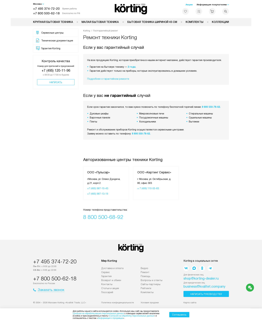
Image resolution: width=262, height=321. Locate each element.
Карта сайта (189, 302)
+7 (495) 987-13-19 (97, 193)
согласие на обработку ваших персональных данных (98, 313)
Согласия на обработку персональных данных (131, 316)
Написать (55, 82)
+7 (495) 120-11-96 (56, 70)
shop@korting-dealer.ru (201, 278)
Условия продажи (150, 302)
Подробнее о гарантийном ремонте (108, 78)
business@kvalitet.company (204, 286)
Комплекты (194, 22)
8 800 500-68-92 (103, 217)
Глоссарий (107, 292)
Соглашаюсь (179, 314)
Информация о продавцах (110, 318)
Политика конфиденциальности (117, 302)
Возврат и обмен (111, 280)
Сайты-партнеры (150, 284)
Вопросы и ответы (151, 280)
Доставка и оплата (112, 268)
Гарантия (106, 276)
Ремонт (145, 272)
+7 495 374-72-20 (46, 8)
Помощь (145, 276)
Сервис (105, 272)
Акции (189, 4)
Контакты (106, 284)
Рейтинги (146, 288)
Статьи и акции (110, 288)
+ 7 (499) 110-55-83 (148, 188)
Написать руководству (206, 294)
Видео (144, 268)
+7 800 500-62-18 (46, 13)
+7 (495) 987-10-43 (97, 188)
